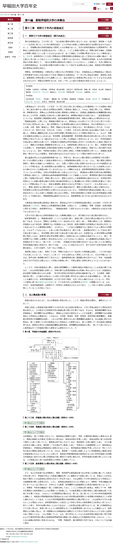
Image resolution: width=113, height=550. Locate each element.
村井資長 (79, 92)
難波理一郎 (96, 99)
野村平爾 (61, 92)
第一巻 (10, 24)
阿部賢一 (39, 99)
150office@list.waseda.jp (19, 536)
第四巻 (10, 38)
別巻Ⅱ (10, 52)
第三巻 (10, 33)
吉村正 (94, 92)
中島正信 (45, 92)
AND (98, 4)
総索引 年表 (10, 57)
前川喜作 (37, 102)
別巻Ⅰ (10, 47)
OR (103, 4)
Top (1, 15)
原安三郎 (29, 102)
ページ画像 (105, 20)
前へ (99, 9)
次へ (107, 9)
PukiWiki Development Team (28, 542)
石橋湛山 (41, 282)
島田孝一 (30, 56)
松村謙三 (50, 282)
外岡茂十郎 (36, 92)
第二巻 (10, 29)
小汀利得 (34, 206)
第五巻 (6, 15)
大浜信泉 (50, 59)
